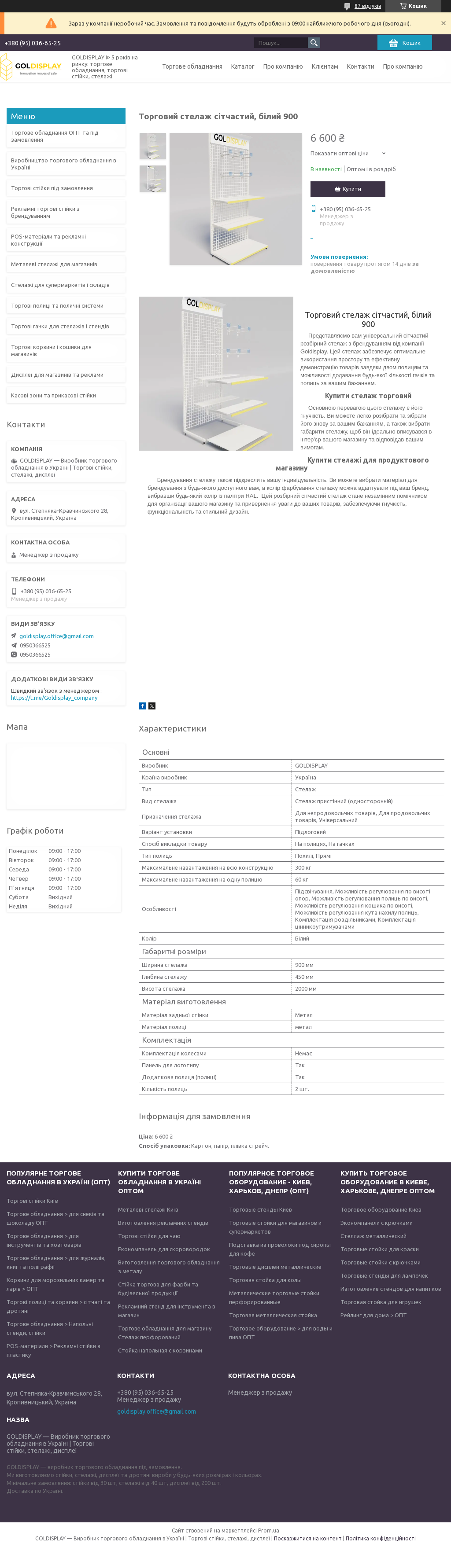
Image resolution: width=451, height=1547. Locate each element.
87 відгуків (368, 6)
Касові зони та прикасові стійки (53, 395)
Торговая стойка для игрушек (380, 1302)
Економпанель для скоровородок (164, 1249)
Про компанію (283, 66)
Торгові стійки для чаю (149, 1236)
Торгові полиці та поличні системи (57, 305)
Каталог (243, 66)
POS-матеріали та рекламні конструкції (48, 239)
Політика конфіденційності (381, 1538)
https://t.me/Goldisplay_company (54, 697)
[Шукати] (314, 42)
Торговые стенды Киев (260, 1209)
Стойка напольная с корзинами (160, 1350)
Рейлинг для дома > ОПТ (373, 1315)
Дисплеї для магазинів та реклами (57, 374)
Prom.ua (268, 1530)
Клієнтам (325, 66)
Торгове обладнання (192, 66)
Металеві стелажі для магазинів (54, 264)
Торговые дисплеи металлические (275, 1267)
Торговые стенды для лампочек (384, 1275)
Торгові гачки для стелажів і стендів (60, 326)
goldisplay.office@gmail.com (56, 636)
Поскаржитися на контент (308, 1538)
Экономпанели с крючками (376, 1223)
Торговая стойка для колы (265, 1280)
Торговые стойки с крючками (380, 1262)
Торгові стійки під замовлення (52, 188)
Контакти (360, 66)
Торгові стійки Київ (32, 1201)
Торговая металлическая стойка (273, 1315)
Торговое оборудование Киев (380, 1209)
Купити (352, 189)
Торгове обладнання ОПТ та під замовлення (55, 136)
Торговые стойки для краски (379, 1249)
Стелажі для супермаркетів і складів (60, 285)
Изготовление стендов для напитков (390, 1289)
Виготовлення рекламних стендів (163, 1223)
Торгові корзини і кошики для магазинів (51, 350)
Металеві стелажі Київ (148, 1209)
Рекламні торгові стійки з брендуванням (45, 212)
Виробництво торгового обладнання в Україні (63, 163)
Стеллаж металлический (373, 1236)
